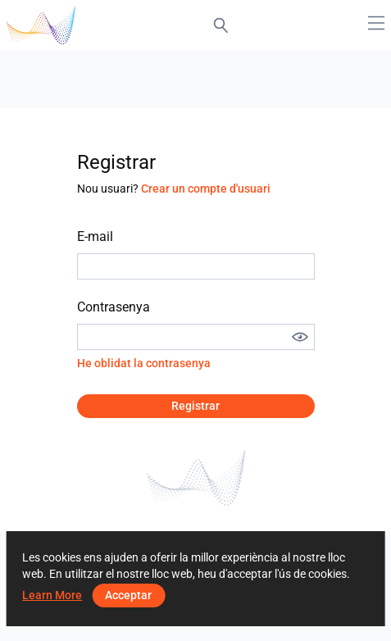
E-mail (95, 236)
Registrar (195, 405)
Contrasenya (113, 307)
